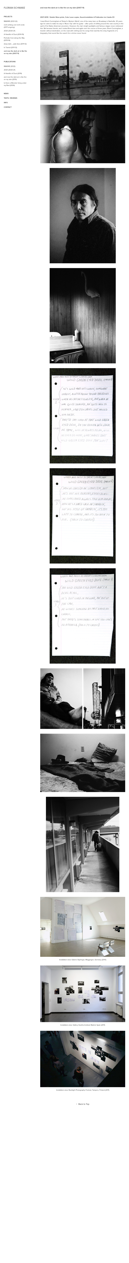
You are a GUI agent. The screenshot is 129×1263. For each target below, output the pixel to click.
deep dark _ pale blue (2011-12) (15, 44)
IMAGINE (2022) (9, 66)
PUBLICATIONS (10, 61)
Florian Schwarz (14, 7)
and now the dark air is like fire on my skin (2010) (15, 78)
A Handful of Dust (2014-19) (14, 34)
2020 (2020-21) (9, 31)
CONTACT (8, 107)
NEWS (6, 93)
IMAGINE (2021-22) (10, 21)
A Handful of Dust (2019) (13, 73)
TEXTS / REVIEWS (10, 98)
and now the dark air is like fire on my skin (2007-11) (15, 52)
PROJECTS (8, 16)
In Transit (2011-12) (10, 47)
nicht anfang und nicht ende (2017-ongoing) (14, 26)
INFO (6, 102)
